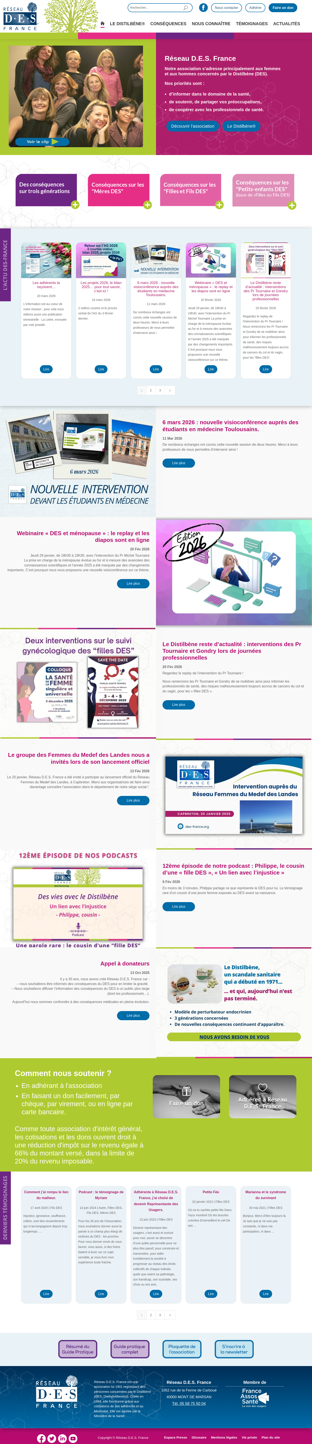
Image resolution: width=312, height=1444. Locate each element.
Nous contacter (226, 8)
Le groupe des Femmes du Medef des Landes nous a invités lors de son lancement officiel (79, 758)
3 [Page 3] (160, 390)
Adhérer (255, 8)
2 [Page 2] (151, 390)
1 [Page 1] (142, 390)
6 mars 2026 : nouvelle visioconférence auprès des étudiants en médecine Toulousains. (230, 425)
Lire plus (178, 463)
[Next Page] (169, 390)
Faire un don (283, 8)
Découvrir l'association (192, 126)
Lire (46, 369)
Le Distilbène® (241, 126)
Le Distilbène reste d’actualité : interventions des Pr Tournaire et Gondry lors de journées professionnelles (231, 651)
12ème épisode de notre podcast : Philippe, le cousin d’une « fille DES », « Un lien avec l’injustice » (233, 869)
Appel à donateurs (125, 963)
